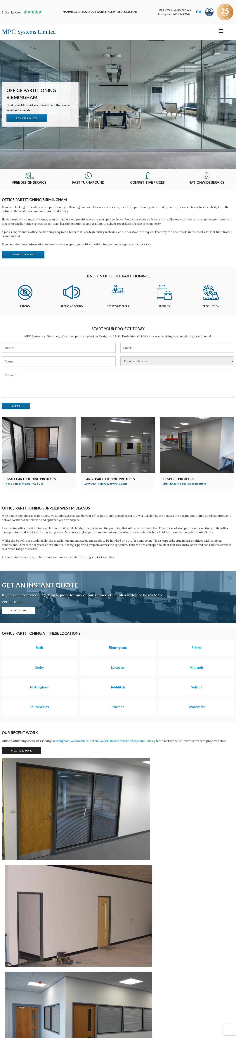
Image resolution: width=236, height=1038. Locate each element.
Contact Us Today (23, 254)
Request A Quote (26, 118)
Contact (87, 991)
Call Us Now (90, 1012)
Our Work (88, 986)
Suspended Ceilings (17, 1006)
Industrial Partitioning (18, 996)
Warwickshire (79, 741)
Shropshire (137, 741)
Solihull (94, 741)
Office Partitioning (16, 991)
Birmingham (61, 741)
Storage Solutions (15, 1002)
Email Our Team (92, 1017)
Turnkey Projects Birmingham (24, 1012)
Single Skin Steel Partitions (22, 1017)
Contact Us (18, 610)
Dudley (150, 741)
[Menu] (221, 31)
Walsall (104, 741)
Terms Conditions (94, 1006)
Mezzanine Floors (15, 986)
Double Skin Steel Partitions (22, 1022)
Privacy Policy (91, 996)
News (86, 1002)
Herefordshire (119, 741)
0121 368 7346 (181, 14)
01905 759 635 (182, 9)
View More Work (21, 750)
